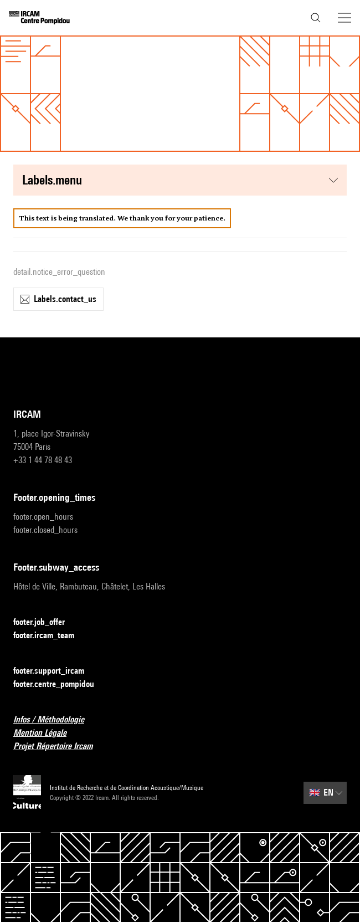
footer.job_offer (45, 622)
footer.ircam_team (50, 636)
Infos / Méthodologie (55, 720)
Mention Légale (46, 733)
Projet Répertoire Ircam (59, 746)
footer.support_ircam (55, 671)
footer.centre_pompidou (60, 684)
